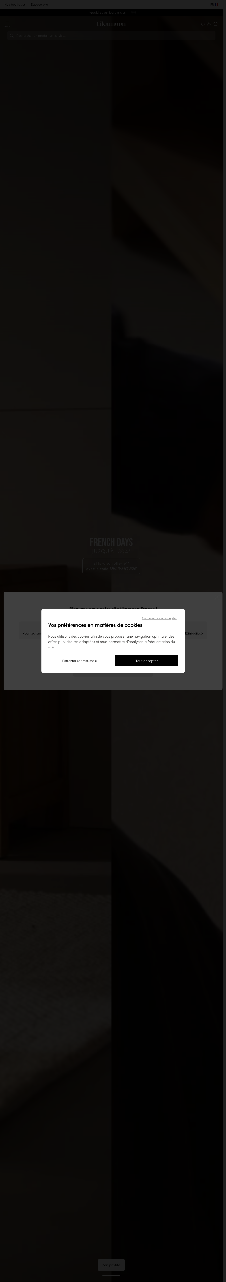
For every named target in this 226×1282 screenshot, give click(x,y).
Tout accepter (147, 660)
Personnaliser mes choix (79, 661)
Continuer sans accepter (159, 618)
